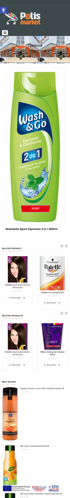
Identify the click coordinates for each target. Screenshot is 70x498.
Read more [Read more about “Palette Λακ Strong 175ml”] (51, 303)
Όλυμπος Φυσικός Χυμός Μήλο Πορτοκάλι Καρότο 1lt (42, 388)
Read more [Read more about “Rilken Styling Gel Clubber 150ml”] (51, 365)
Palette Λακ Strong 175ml (52, 292)
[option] (35, 146)
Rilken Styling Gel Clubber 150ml (53, 353)
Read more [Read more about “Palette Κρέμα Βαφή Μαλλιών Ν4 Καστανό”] (16, 298)
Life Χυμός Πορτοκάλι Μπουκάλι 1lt (34, 446)
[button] (3, 10)
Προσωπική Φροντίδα (37, 50)
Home (23, 50)
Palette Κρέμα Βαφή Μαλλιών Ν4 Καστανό (17, 286)
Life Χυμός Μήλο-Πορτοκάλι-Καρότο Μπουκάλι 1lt (41, 493)
